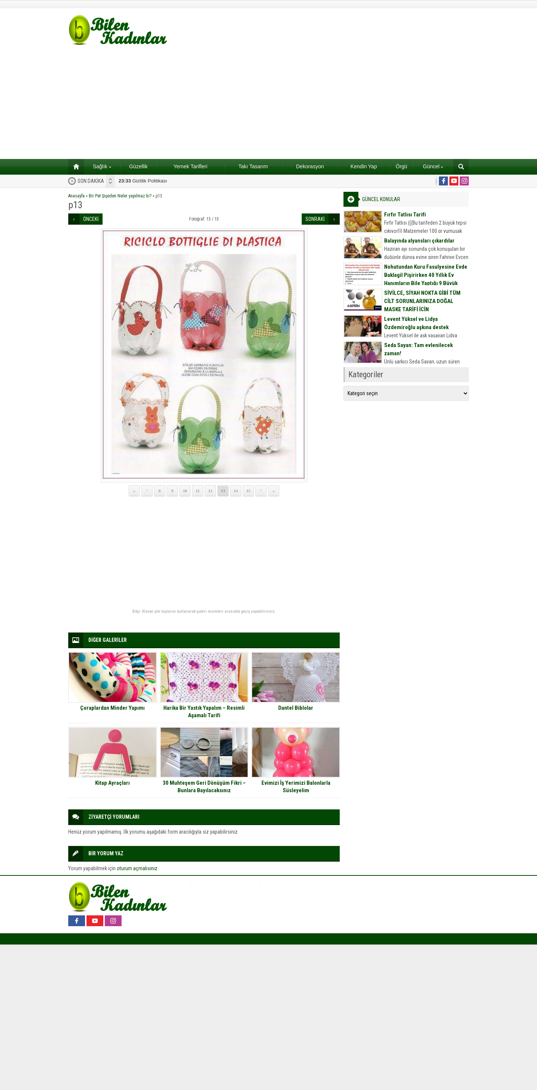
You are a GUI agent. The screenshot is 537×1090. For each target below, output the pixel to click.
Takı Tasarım (253, 166)
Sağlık (102, 166)
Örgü (401, 166)
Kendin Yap (364, 166)
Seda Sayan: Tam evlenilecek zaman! (418, 349)
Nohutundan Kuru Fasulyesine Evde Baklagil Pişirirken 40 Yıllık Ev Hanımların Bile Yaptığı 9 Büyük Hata (425, 279)
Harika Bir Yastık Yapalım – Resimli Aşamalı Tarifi (204, 712)
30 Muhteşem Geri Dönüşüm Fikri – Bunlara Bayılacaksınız (204, 787)
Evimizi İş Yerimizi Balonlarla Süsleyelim (295, 787)
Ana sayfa (73, 166)
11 (198, 490)
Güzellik (138, 166)
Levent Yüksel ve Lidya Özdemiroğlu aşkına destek (416, 323)
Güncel (433, 166)
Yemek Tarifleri (190, 166)
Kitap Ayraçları (112, 783)
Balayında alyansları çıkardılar (419, 240)
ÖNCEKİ (91, 219)
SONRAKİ (315, 219)
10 (185, 490)
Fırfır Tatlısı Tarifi (405, 214)
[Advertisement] (268, 103)
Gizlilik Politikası (143, 181)
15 (248, 490)
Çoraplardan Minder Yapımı (112, 708)
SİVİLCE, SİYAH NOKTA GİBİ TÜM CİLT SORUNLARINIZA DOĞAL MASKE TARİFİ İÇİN (422, 301)
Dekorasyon (310, 166)
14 (236, 490)
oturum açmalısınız (137, 868)
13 (223, 490)
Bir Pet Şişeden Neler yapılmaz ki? (120, 196)
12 (210, 490)
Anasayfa (76, 196)
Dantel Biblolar (295, 708)
